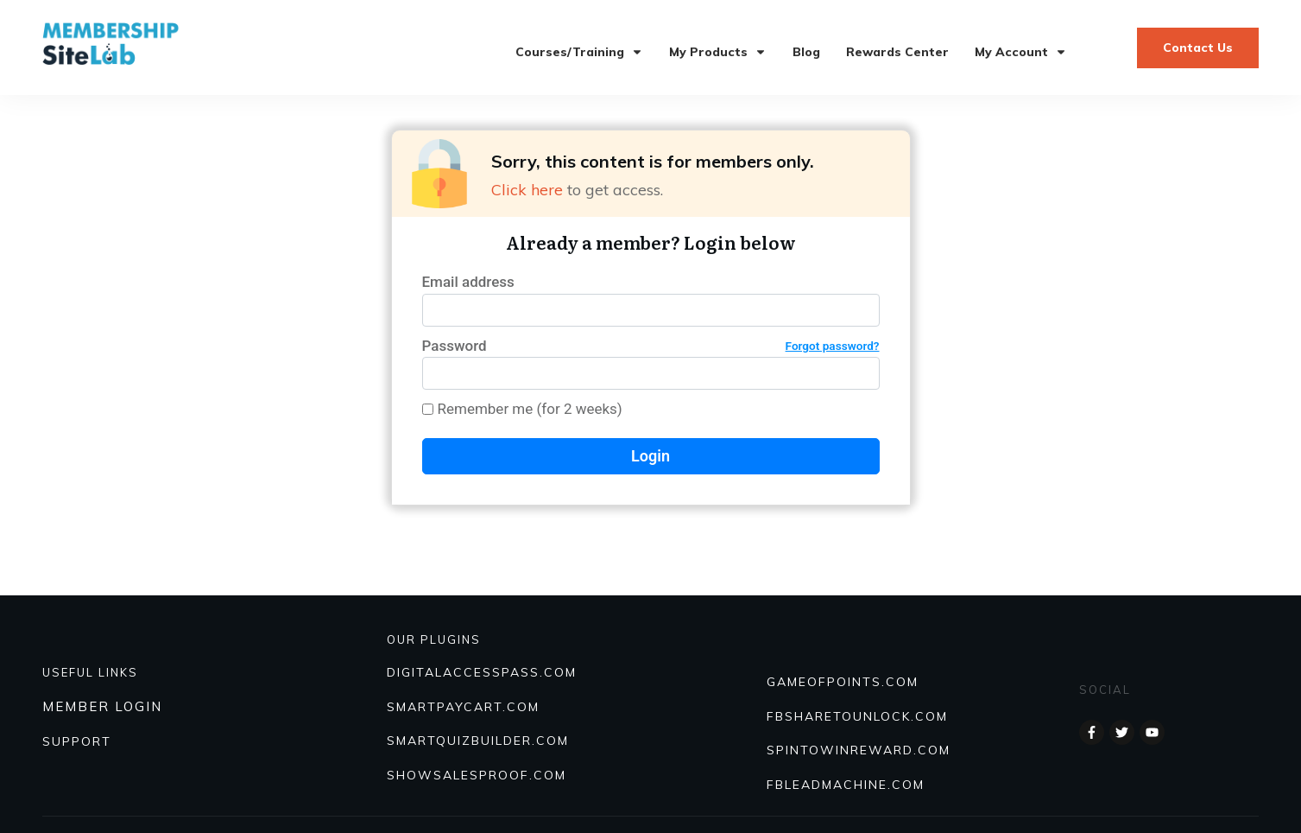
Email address (468, 281)
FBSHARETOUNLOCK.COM (857, 716)
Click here (527, 190)
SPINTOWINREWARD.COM (858, 750)
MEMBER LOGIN (102, 706)
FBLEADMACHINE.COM (846, 784)
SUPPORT (76, 741)
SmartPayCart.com (463, 707)
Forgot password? (833, 346)
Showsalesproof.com (476, 775)
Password (651, 346)
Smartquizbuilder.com (478, 740)
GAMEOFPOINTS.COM (843, 682)
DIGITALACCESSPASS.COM (482, 672)
